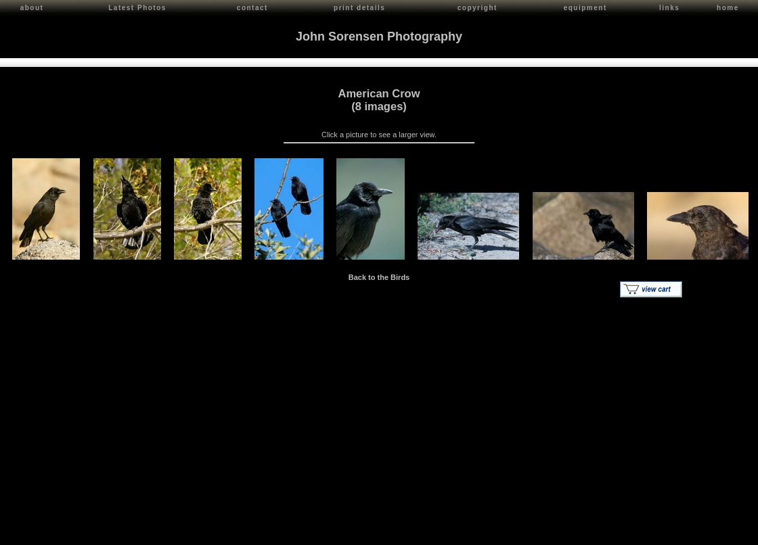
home (728, 7)
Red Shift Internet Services (708, 532)
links (669, 7)
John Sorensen (86, 532)
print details (359, 7)
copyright (477, 7)
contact (252, 7)
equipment (585, 7)
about (32, 7)
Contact (129, 532)
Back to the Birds (379, 275)
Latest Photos (137, 7)
